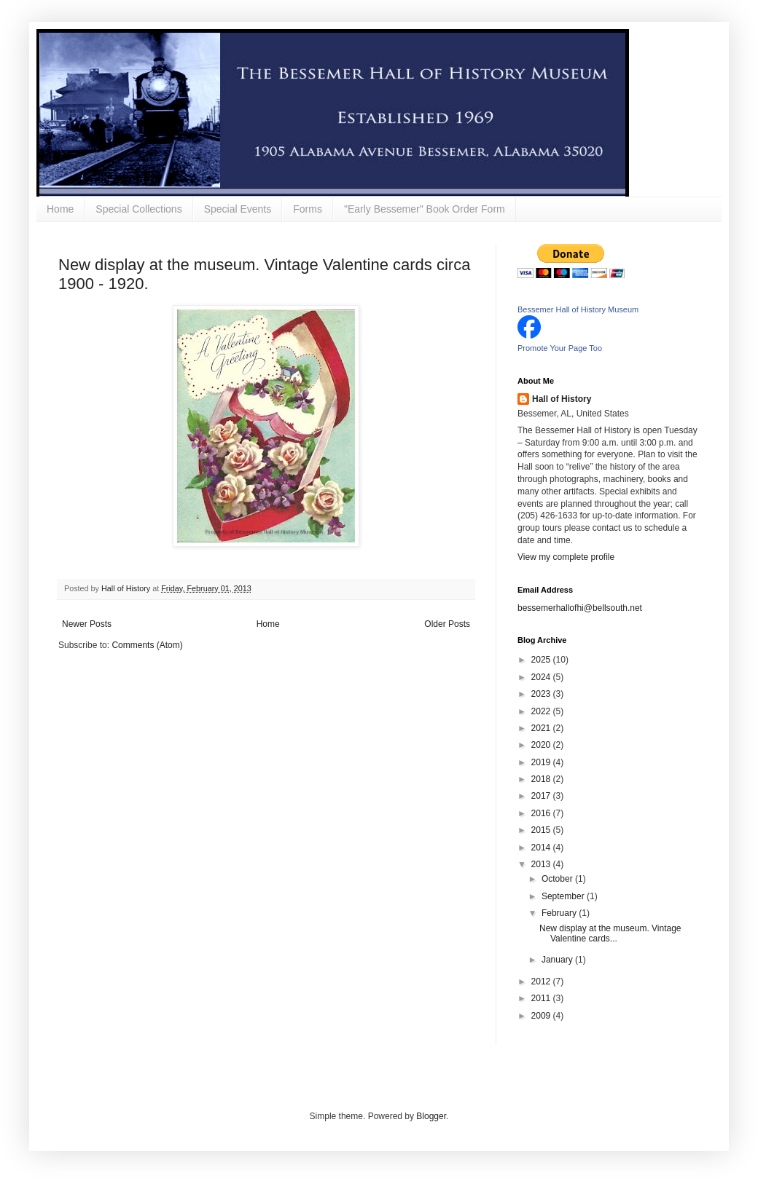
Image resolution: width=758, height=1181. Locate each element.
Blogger (431, 1116)
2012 (542, 981)
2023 (542, 694)
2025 (542, 660)
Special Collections (138, 209)
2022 (542, 711)
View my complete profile (565, 557)
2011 (542, 998)
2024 (542, 677)
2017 (542, 796)
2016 (542, 813)
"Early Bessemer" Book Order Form (424, 209)
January (558, 960)
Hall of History (561, 399)
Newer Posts (87, 624)
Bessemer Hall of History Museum (577, 309)
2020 (542, 745)
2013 (542, 864)
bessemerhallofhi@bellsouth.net (579, 608)
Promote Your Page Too (559, 348)
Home (60, 209)
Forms (307, 209)
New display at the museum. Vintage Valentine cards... (610, 933)
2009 (542, 1016)
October (558, 879)
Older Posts (447, 624)
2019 (542, 762)
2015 (542, 830)
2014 (542, 847)
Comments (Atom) (147, 645)
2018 (542, 779)
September (564, 896)
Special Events (238, 209)
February (560, 913)
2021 (542, 728)
